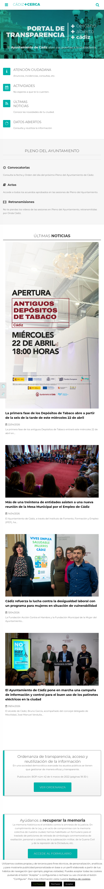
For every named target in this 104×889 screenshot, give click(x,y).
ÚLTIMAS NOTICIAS (21, 104)
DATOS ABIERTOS (27, 122)
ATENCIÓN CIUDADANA (32, 70)
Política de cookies (79, 879)
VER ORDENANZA (53, 787)
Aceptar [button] (69, 884)
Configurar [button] (38, 884)
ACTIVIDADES (24, 86)
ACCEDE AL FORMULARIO (52, 853)
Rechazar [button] (55, 884)
